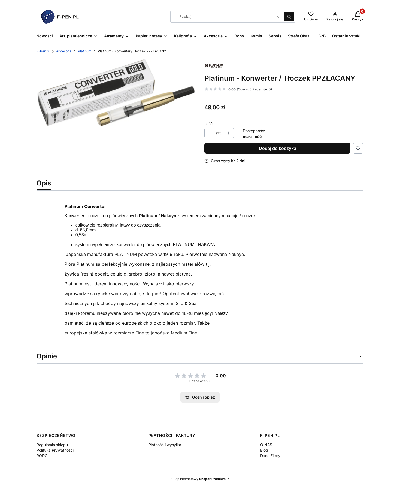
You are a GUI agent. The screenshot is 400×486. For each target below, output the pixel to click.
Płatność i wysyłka (165, 444)
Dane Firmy (270, 455)
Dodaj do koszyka (277, 148)
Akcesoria (63, 51)
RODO (42, 455)
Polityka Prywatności (55, 450)
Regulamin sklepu (52, 444)
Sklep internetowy (198, 479)
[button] (289, 16)
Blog (264, 450)
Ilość (208, 123)
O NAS (266, 444)
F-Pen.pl (43, 51)
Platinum (84, 51)
